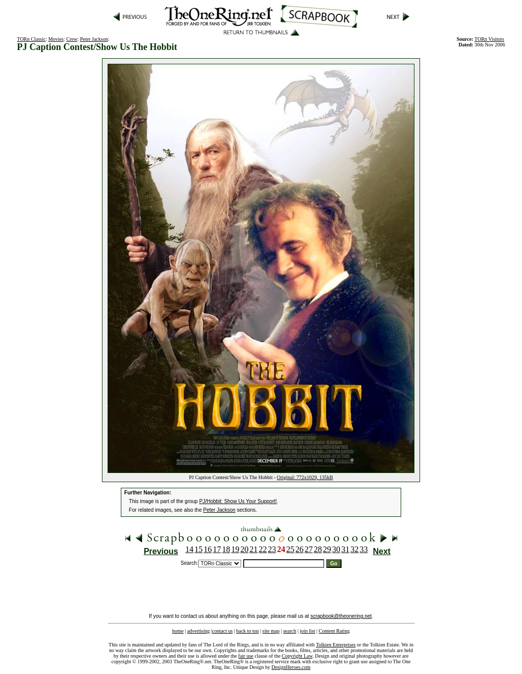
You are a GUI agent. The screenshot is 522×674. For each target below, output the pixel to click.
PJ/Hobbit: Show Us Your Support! (238, 501)
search (289, 631)
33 (364, 549)
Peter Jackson (94, 39)
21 (254, 549)
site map (271, 631)
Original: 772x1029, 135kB (305, 477)
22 (263, 549)
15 (199, 549)
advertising (198, 631)
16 (208, 549)
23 (272, 549)
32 (355, 549)
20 (245, 549)
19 (235, 549)
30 (336, 549)
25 (290, 549)
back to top (247, 631)
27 (309, 549)
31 (346, 549)
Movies (56, 39)
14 (190, 549)
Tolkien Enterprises (336, 644)
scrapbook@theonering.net (341, 616)
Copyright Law (297, 656)
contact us (222, 631)
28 (318, 549)
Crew (71, 39)
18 (226, 549)
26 (300, 549)
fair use (245, 656)
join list (307, 631)
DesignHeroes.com (291, 667)
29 (327, 549)
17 (217, 549)
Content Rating (334, 631)
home (178, 631)
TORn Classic (31, 39)
